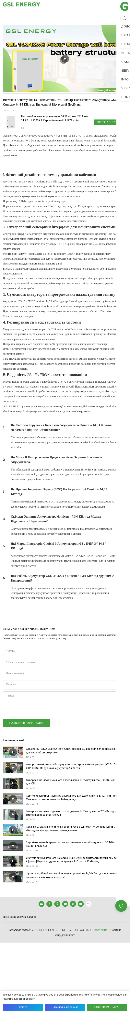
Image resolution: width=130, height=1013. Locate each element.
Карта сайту (100, 930)
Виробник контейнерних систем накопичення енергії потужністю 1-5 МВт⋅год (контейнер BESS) (72, 844)
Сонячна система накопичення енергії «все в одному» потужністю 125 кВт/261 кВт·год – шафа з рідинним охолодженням (73, 828)
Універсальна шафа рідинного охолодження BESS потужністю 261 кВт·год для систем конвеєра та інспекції (72, 813)
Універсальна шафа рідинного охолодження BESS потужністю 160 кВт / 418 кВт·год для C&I (75, 782)
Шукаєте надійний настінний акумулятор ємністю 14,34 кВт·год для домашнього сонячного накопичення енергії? (74, 875)
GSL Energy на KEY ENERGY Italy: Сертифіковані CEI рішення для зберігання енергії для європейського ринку (75, 751)
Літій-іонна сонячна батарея (19, 916)
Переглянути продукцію (110, 122)
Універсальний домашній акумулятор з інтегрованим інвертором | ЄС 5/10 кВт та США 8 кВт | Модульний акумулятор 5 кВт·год (74, 766)
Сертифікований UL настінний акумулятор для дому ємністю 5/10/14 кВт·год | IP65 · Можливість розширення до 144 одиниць (75, 797)
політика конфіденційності (19, 998)
